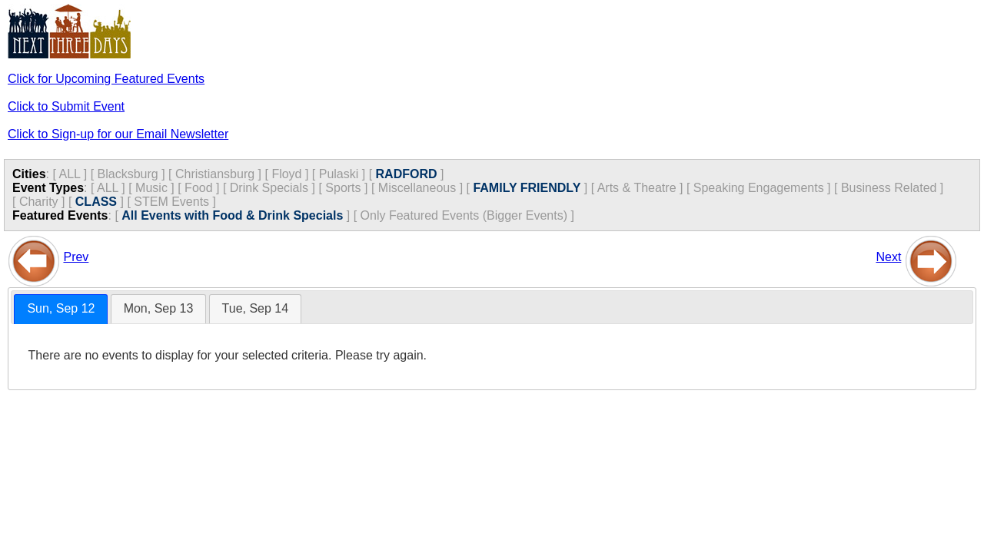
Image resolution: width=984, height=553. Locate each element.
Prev (75, 256)
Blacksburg (128, 173)
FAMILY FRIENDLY (526, 187)
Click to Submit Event (66, 106)
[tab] (61, 309)
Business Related (889, 187)
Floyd (286, 173)
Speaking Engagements (758, 187)
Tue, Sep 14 (255, 308)
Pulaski (339, 173)
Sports (343, 187)
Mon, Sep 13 (159, 308)
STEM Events (171, 201)
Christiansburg (214, 173)
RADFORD (406, 173)
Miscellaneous (417, 187)
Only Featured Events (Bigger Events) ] (467, 215)
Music (151, 187)
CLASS (96, 201)
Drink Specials (269, 187)
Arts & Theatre (636, 187)
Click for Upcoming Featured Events (106, 78)
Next (888, 256)
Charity (38, 201)
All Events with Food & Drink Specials (232, 215)
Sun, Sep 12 (61, 308)
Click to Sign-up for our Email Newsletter (118, 134)
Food (198, 187)
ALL (69, 173)
